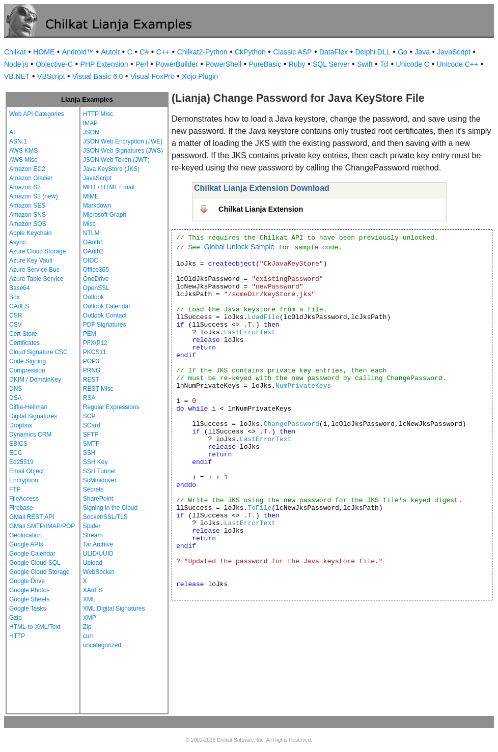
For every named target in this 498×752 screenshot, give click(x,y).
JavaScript (454, 52)
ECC (15, 452)
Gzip (15, 617)
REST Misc (98, 388)
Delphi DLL (372, 52)
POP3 (91, 361)
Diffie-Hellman (28, 407)
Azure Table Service (36, 278)
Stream (93, 535)
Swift (364, 64)
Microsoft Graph (104, 214)
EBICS (18, 443)
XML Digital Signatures (114, 608)
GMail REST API (31, 516)
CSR (15, 315)
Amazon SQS (27, 223)
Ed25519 (21, 462)
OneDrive (96, 278)
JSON (91, 132)
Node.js (16, 64)
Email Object (26, 471)
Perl (141, 64)
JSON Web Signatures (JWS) (123, 150)
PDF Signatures (104, 324)
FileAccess (24, 498)
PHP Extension (104, 64)
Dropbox (20, 425)
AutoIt (110, 52)
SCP (89, 416)
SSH (89, 452)
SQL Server (331, 64)
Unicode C (412, 64)
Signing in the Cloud (110, 507)
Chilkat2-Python (202, 52)
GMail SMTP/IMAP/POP (42, 526)
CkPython (250, 52)
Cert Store (23, 333)
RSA (89, 397)
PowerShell (223, 64)
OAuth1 (93, 242)
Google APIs (26, 544)
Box (14, 297)
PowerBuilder (176, 64)
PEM (89, 333)
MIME (91, 196)
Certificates (24, 342)
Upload (92, 562)
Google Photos (29, 590)
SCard (91, 425)
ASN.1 (18, 141)
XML (89, 599)
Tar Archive (98, 544)
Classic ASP (292, 52)
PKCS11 (94, 352)
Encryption (23, 480)
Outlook (93, 297)
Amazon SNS (27, 214)
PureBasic (265, 64)
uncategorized (102, 645)
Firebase (21, 507)
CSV (15, 324)
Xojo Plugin (200, 76)
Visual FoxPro (152, 76)
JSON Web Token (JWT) (116, 159)
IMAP (90, 123)
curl (88, 636)
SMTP (91, 443)
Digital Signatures (33, 416)
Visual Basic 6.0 (97, 76)
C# (144, 52)
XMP (89, 617)
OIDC (90, 260)
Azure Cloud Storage (37, 251)
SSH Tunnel (99, 471)
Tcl (384, 64)
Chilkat (15, 52)
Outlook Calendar (106, 306)
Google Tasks (27, 608)
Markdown (97, 205)
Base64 (19, 288)
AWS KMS (23, 150)
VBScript (51, 76)
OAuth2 (93, 251)
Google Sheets (29, 599)
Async (17, 242)
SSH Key (95, 462)
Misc (89, 223)
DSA (15, 397)
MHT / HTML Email (108, 187)
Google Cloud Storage (39, 571)
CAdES (19, 306)
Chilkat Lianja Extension (260, 209)
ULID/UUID (98, 553)
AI (12, 132)
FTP (15, 489)
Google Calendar (32, 553)
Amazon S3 (25, 187)
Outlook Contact (105, 315)
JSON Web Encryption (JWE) (122, 141)
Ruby (297, 64)
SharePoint (98, 498)
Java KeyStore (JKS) (111, 168)
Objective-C (54, 64)
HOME (43, 52)
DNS (15, 388)
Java (422, 52)
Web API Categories (36, 114)
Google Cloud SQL (35, 562)
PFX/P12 (95, 342)
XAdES (93, 590)
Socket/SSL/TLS (105, 516)
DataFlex (333, 52)
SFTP (91, 434)
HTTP (17, 636)
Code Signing (27, 361)
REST (91, 379)
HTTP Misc (98, 114)
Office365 (96, 269)
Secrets (93, 489)
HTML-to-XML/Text (35, 626)
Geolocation (25, 535)
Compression (27, 370)
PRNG (92, 370)
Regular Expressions (111, 407)
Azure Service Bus (34, 269)
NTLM (91, 233)
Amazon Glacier (30, 178)
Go (402, 52)
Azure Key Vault (30, 260)
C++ (163, 52)
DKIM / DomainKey (35, 379)
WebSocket (98, 571)
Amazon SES (27, 205)
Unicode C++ (457, 64)
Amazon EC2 (27, 168)
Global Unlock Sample (239, 247)
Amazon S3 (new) (33, 196)
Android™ (78, 52)
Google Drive (27, 581)
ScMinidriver (100, 480)
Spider (92, 526)
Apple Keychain (30, 233)
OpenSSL (96, 288)
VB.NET (17, 76)
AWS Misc (23, 159)
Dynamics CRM (30, 434)
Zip (87, 626)
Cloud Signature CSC (38, 352)
